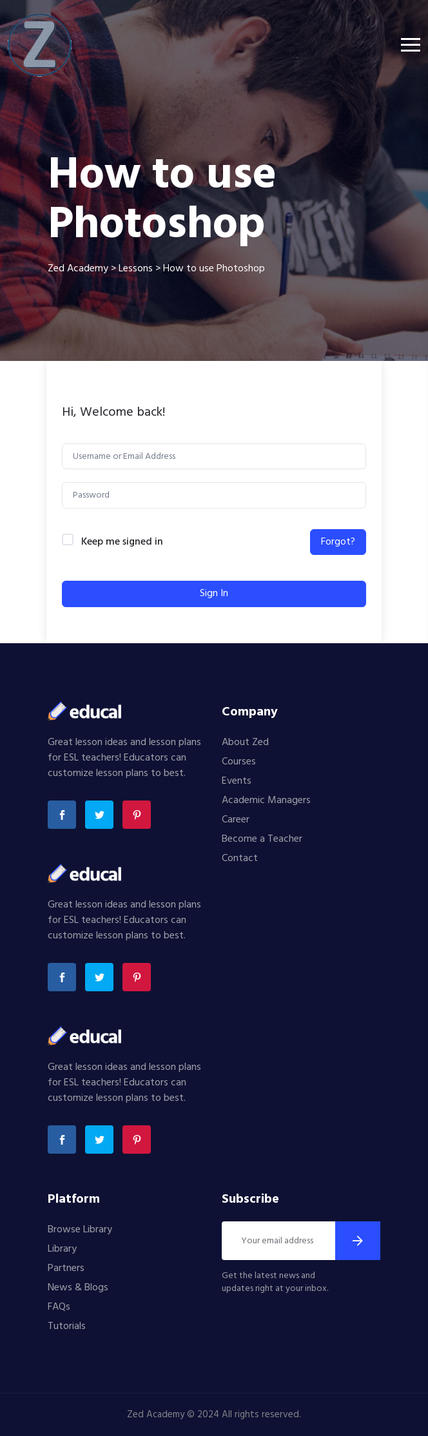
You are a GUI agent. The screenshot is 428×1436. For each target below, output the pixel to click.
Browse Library (80, 1229)
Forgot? (338, 542)
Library (62, 1249)
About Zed (245, 742)
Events (236, 781)
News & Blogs (78, 1287)
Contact (240, 858)
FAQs (59, 1307)
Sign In (214, 593)
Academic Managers (266, 800)
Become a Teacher (262, 839)
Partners (66, 1268)
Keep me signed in (122, 542)
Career (235, 819)
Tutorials (67, 1326)
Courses (239, 761)
